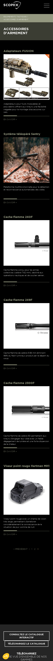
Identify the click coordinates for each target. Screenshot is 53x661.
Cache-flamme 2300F (19, 383)
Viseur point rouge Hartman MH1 (26, 466)
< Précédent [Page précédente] (20, 549)
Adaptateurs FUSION (19, 51)
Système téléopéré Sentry (22, 134)
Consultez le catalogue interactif (26, 636)
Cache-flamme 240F (18, 217)
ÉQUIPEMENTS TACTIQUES (15, 17)
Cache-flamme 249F (18, 300)
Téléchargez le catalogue (26, 644)
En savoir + (10, 120)
